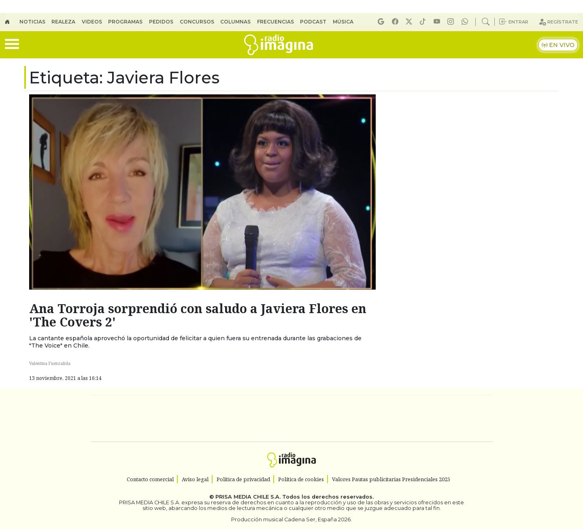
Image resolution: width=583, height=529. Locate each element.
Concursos (197, 22)
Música (343, 22)
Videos (92, 22)
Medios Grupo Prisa (127, 432)
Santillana (275, 406)
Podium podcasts (194, 429)
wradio (278, 419)
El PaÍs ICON (307, 441)
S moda (340, 441)
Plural (271, 441)
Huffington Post (210, 419)
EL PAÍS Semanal (361, 419)
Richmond (194, 441)
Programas (125, 22)
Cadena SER (356, 406)
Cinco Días (309, 419)
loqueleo (375, 441)
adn (408, 406)
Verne (385, 419)
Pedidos (161, 22)
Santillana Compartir (318, 406)
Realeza (63, 22)
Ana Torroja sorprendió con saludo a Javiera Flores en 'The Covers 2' (197, 315)
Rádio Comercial (450, 441)
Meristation (414, 441)
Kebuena (439, 419)
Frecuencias (275, 22)
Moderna (234, 441)
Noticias (32, 22)
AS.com (381, 406)
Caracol (438, 406)
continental (340, 419)
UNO (254, 419)
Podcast (313, 22)
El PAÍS (199, 406)
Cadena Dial (410, 419)
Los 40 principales (238, 406)
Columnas (235, 22)
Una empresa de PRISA (127, 412)
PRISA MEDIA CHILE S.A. (248, 497)
